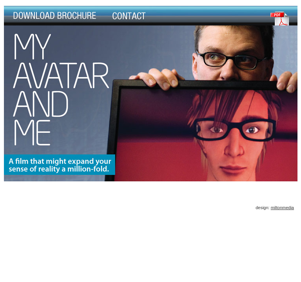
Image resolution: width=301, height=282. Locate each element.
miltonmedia (282, 207)
